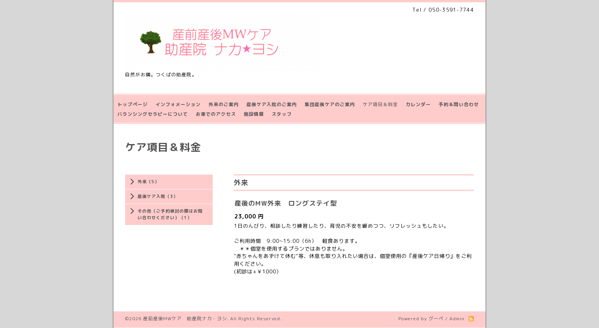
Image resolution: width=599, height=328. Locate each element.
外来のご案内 (223, 104)
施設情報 (254, 114)
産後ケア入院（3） (158, 196)
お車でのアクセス (216, 114)
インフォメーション (178, 104)
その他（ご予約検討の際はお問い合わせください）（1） (170, 214)
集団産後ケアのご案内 (330, 104)
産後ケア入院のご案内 (271, 104)
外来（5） (148, 182)
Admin (457, 318)
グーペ (436, 318)
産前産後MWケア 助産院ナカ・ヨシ (185, 318)
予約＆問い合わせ (459, 104)
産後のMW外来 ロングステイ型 (285, 203)
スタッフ (282, 114)
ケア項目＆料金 (380, 104)
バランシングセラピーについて (152, 114)
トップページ (132, 104)
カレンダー (418, 104)
